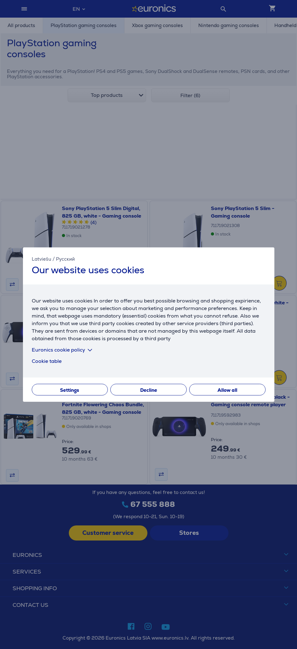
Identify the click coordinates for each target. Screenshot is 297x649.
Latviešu (41, 259)
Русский (65, 259)
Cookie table (47, 361)
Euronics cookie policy (63, 349)
